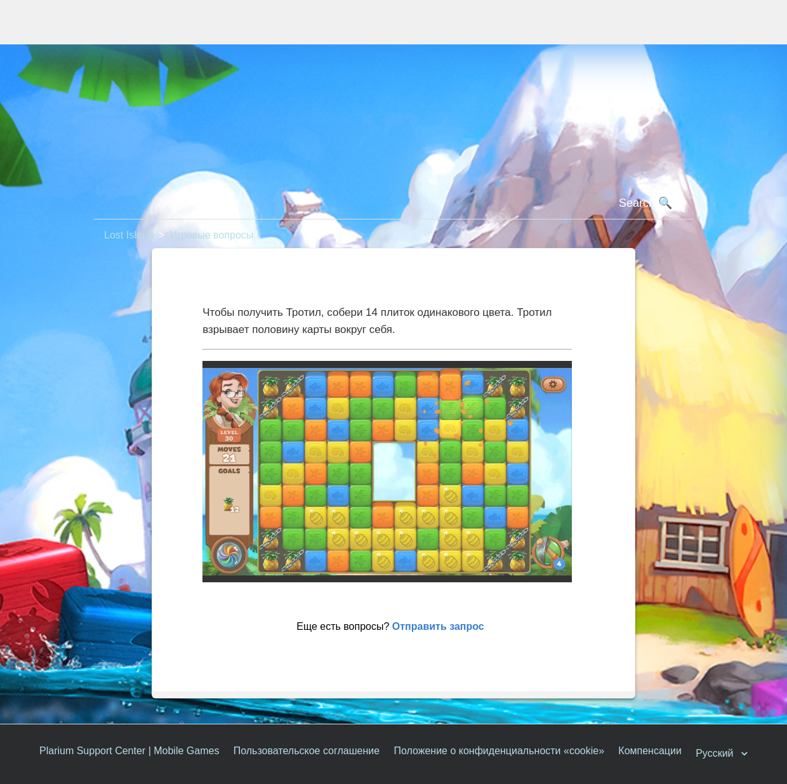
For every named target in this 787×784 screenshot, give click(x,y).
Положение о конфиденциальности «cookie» (499, 750)
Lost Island (128, 235)
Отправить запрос (438, 626)
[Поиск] (393, 203)
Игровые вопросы (212, 235)
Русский (716, 753)
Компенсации (650, 750)
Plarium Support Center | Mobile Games (129, 750)
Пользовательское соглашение (307, 750)
